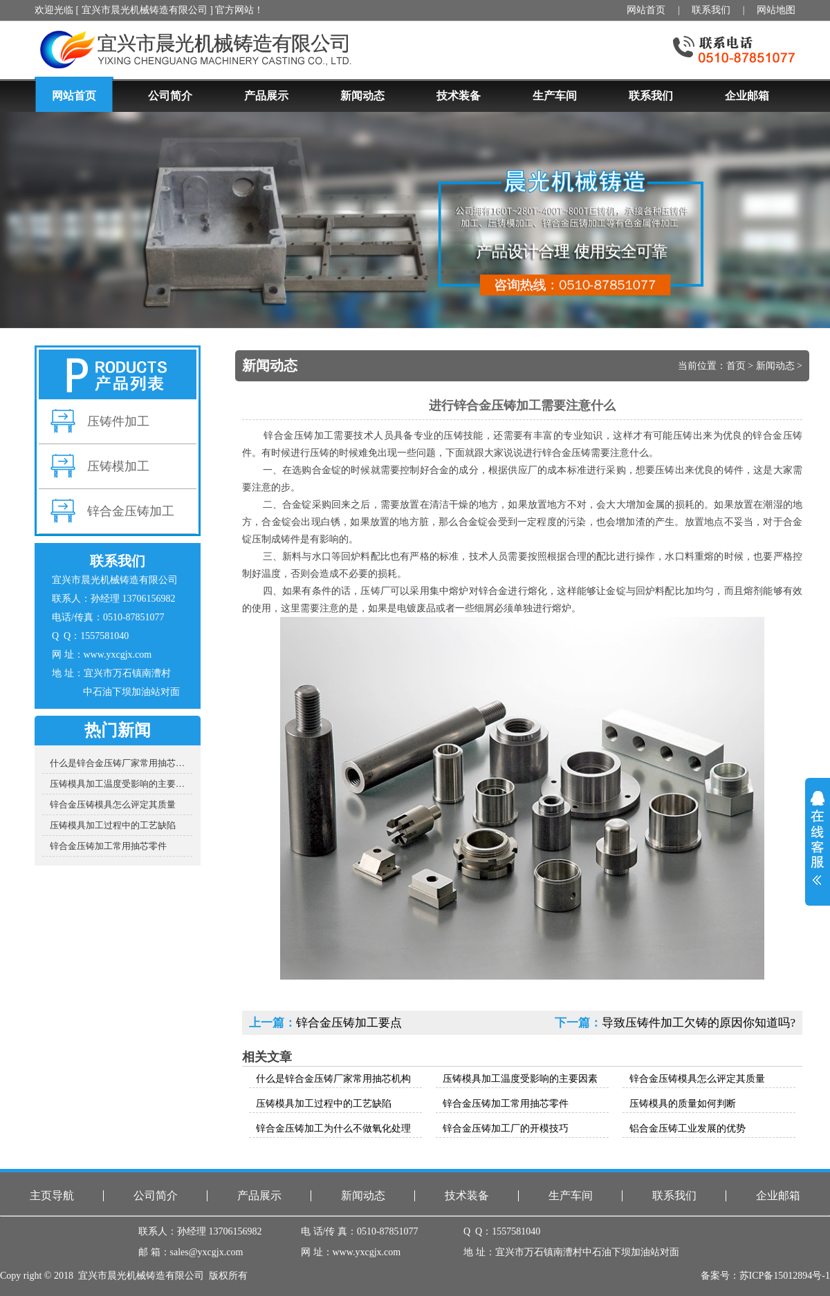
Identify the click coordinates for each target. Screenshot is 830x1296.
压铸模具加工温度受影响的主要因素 (121, 784)
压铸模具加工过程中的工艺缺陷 (113, 825)
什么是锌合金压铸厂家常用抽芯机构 (121, 763)
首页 (736, 366)
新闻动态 (775, 366)
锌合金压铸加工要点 (349, 1022)
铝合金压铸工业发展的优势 (687, 1128)
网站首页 (646, 10)
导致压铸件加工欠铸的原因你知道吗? (698, 1022)
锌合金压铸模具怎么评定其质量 (113, 804)
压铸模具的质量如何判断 (682, 1103)
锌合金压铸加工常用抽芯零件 (108, 846)
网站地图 (776, 10)
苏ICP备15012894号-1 (784, 1275)
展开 (817, 838)
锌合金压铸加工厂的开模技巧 (506, 1128)
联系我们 (711, 10)
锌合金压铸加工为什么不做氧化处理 (333, 1128)
